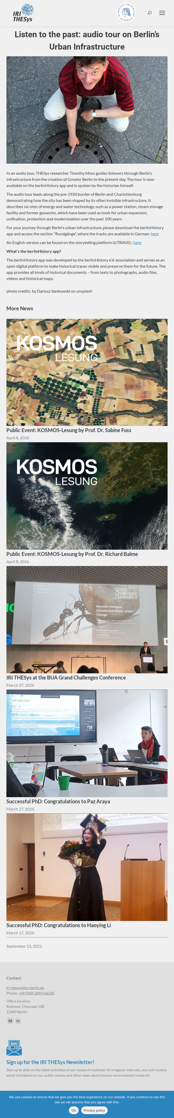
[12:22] (20, 933)
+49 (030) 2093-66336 (36, 993)
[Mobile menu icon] (162, 12)
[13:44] (20, 809)
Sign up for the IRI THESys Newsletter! (50, 1062)
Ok (73, 1110)
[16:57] (17, 561)
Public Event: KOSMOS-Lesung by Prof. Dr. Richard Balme (72, 554)
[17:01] (17, 438)
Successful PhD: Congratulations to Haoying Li (58, 925)
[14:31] (20, 685)
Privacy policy (94, 1110)
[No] (167, 1104)
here (155, 233)
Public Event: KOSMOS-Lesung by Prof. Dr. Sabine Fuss (68, 430)
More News (19, 308)
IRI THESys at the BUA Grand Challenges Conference (66, 677)
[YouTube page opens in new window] (10, 1021)
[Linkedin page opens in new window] (18, 1021)
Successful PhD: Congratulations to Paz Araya (58, 801)
